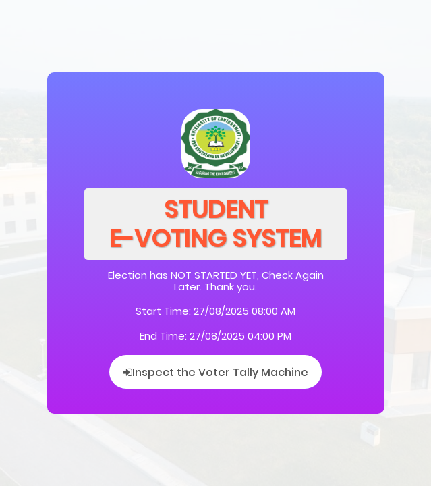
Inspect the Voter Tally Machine (215, 372)
